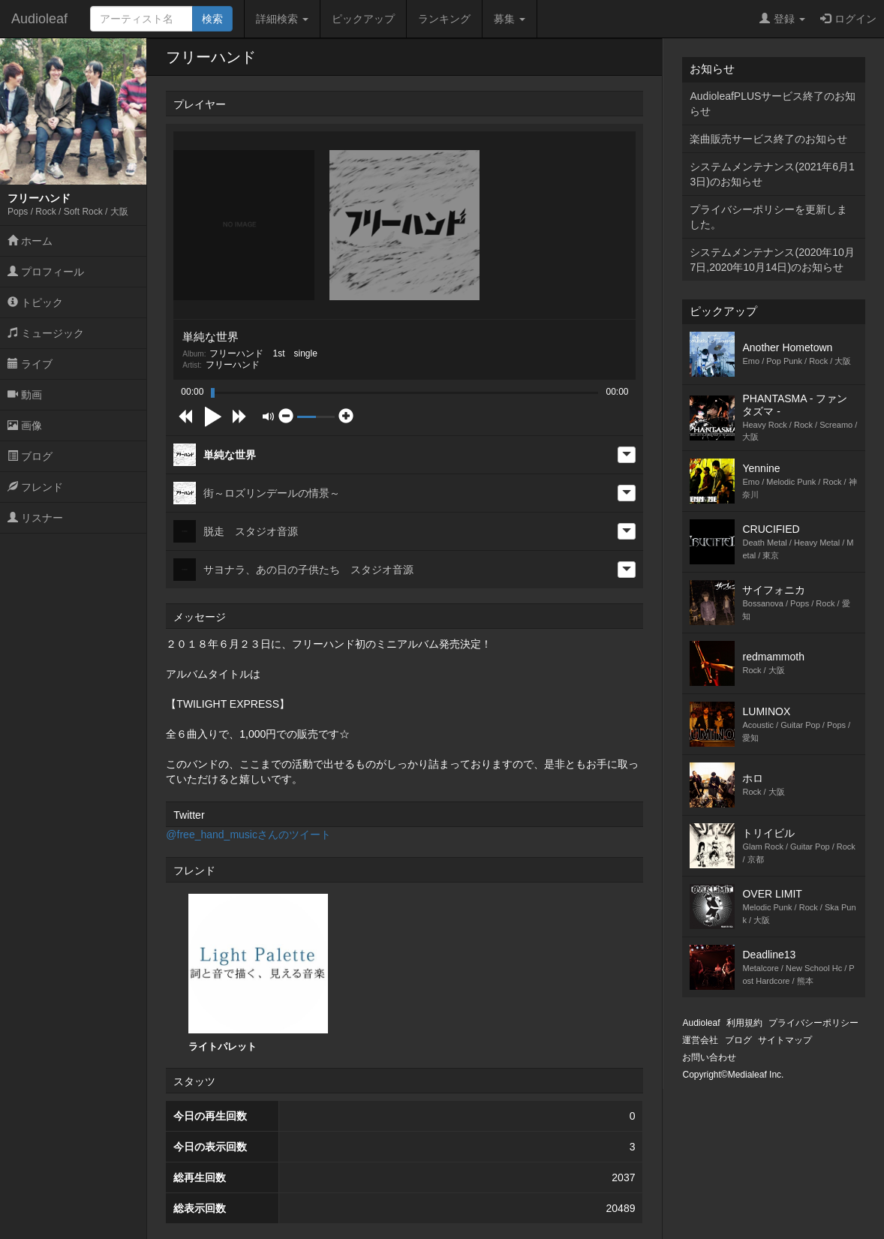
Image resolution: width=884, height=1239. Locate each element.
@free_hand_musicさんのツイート (248, 835)
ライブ (30, 364)
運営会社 (700, 1040)
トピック (35, 302)
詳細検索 (282, 19)
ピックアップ (363, 19)
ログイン (848, 19)
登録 (782, 19)
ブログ (30, 456)
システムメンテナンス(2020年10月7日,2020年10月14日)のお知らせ (772, 259)
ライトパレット (258, 973)
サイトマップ (785, 1040)
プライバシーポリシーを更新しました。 (768, 216)
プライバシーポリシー (813, 1023)
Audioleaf (39, 18)
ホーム (30, 241)
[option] (258, 973)
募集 (509, 19)
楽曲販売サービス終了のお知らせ (768, 139)
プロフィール (46, 272)
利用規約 (744, 1023)
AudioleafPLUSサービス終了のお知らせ (772, 103)
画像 (25, 426)
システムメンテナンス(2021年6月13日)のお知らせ (772, 174)
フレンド (35, 487)
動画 (25, 395)
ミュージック (46, 333)
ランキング (444, 19)
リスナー (35, 518)
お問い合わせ (709, 1057)
